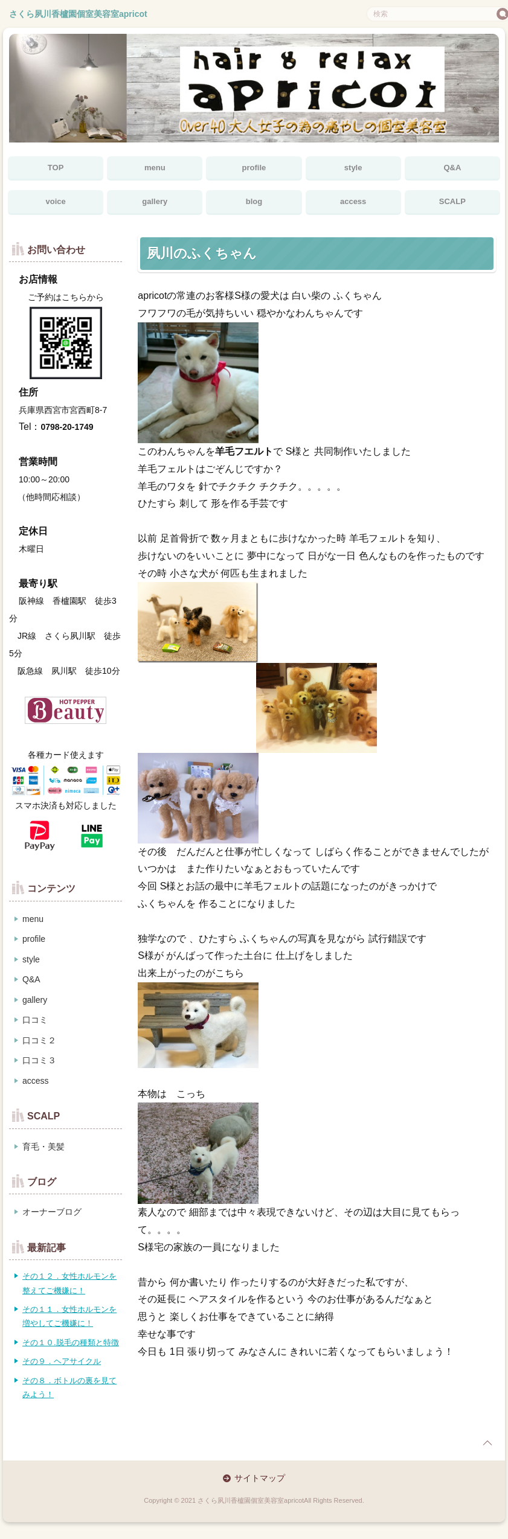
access (353, 201)
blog (254, 201)
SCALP (452, 201)
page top (487, 1443)
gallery (154, 201)
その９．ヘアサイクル (61, 1361)
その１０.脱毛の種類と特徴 (70, 1342)
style (353, 167)
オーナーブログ (52, 1212)
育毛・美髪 (43, 1146)
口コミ (35, 1020)
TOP (56, 167)
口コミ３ (39, 1060)
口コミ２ (39, 1040)
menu (155, 167)
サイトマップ (259, 1478)
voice (55, 201)
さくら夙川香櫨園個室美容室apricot (78, 14)
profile (254, 167)
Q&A (452, 167)
